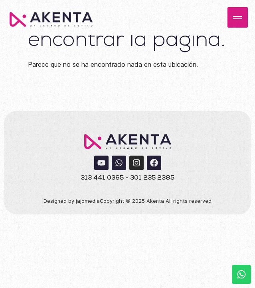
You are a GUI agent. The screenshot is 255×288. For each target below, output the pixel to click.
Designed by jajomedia (71, 201)
